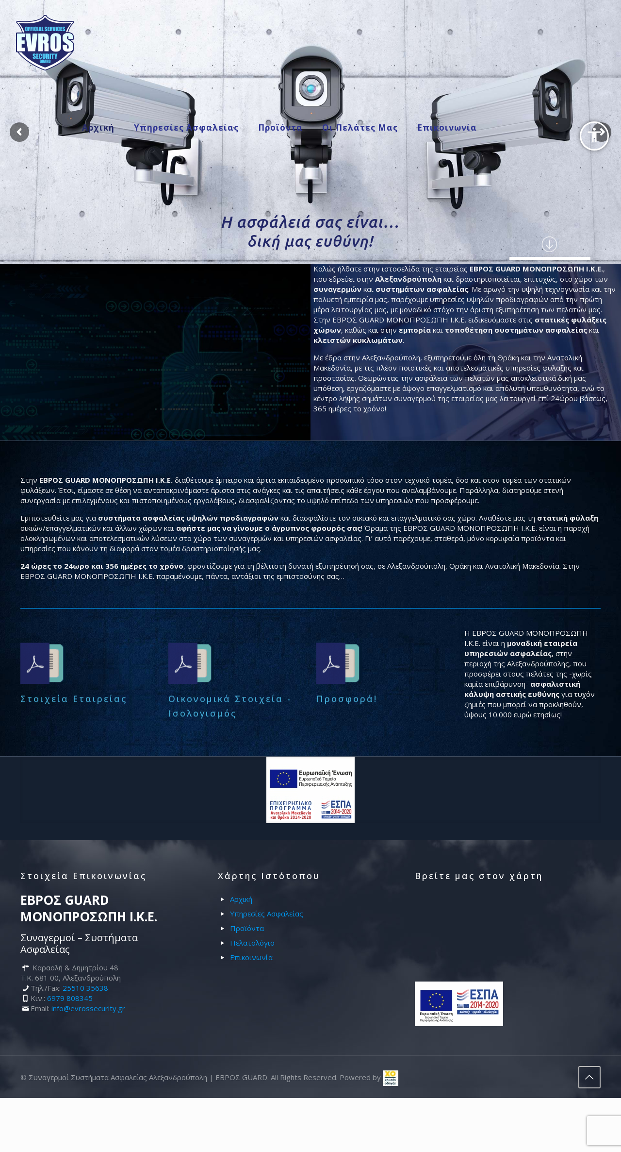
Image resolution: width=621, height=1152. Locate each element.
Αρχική (241, 899)
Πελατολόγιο (252, 943)
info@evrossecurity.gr (88, 1008)
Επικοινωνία (251, 957)
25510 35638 (85, 988)
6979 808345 (70, 998)
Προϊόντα (247, 928)
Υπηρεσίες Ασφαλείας (266, 913)
